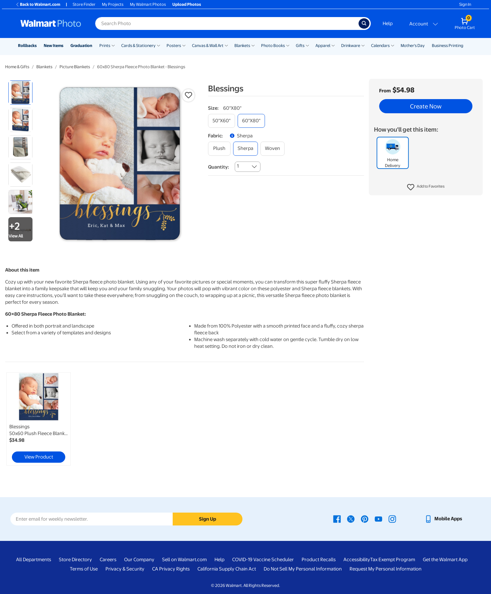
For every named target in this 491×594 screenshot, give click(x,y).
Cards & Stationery (138, 45)
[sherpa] (245, 148)
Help (388, 23)
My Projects (112, 4)
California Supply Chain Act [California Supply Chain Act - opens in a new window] (226, 569)
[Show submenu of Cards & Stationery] (158, 45)
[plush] (219, 148)
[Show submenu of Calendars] (393, 45)
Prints (104, 45)
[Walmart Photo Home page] (51, 23)
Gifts (300, 45)
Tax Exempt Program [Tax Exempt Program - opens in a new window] (392, 559)
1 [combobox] (238, 166)
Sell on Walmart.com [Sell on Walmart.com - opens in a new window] (184, 559)
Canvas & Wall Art (207, 45)
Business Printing (447, 45)
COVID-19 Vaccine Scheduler (263, 559)
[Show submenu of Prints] (113, 45)
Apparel (322, 45)
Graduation (81, 45)
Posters (174, 45)
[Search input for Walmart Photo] (227, 23)
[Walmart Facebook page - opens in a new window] (337, 519)
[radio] (20, 92)
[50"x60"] (221, 121)
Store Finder (84, 4)
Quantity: (218, 167)
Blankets (242, 45)
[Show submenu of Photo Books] (288, 45)
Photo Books (273, 45)
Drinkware (350, 45)
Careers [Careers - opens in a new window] (108, 559)
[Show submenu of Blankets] (253, 45)
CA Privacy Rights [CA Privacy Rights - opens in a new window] (171, 569)
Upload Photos (186, 4)
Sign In (465, 4)
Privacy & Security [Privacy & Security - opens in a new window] (124, 569)
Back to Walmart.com (37, 4)
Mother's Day (413, 45)
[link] (38, 419)
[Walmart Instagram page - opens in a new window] (392, 519)
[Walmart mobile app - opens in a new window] (443, 519)
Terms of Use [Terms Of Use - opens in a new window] (84, 569)
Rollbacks (27, 45)
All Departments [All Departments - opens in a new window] (33, 559)
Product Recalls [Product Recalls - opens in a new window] (319, 559)
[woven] (272, 148)
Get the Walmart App (445, 559)
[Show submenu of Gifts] (307, 45)
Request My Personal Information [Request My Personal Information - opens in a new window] (386, 569)
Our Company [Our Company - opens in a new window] (139, 559)
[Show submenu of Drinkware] (363, 45)
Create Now (425, 106)
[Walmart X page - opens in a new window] (351, 519)
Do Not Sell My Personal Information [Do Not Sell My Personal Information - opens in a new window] (303, 569)
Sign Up (207, 519)
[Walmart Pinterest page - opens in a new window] (364, 519)
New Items (53, 45)
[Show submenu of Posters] (184, 45)
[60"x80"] (251, 121)
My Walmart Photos (148, 4)
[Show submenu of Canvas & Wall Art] (226, 45)
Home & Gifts (17, 66)
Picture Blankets (74, 66)
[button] (426, 187)
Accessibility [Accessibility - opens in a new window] (356, 559)
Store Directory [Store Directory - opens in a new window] (75, 559)
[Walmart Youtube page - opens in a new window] (378, 519)
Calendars (380, 45)
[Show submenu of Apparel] (333, 45)
